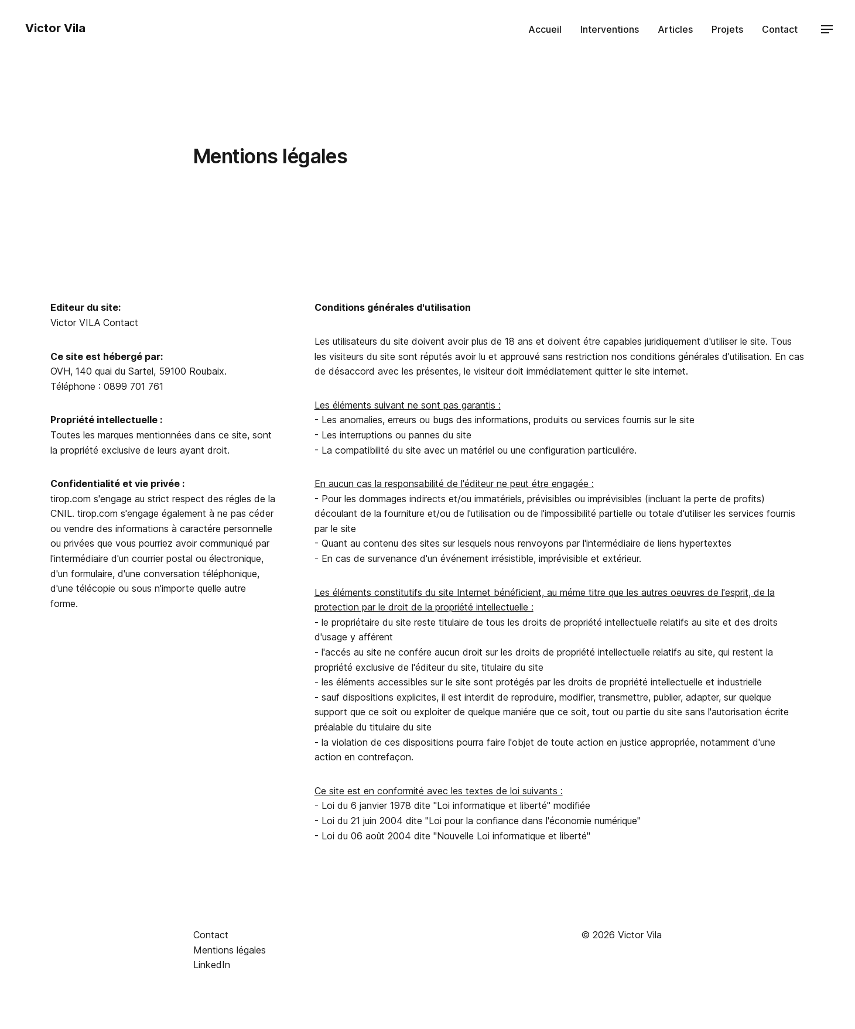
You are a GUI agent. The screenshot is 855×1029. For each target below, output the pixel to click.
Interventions (609, 29)
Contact (780, 29)
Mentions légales (229, 950)
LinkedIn (211, 964)
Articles (675, 29)
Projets (727, 29)
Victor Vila (54, 28)
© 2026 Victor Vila (621, 935)
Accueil (545, 29)
